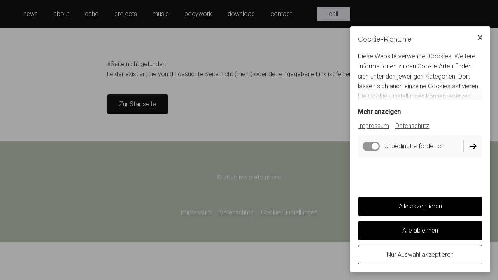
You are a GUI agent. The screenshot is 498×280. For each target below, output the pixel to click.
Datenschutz (412, 126)
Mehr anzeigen (379, 112)
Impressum (373, 126)
